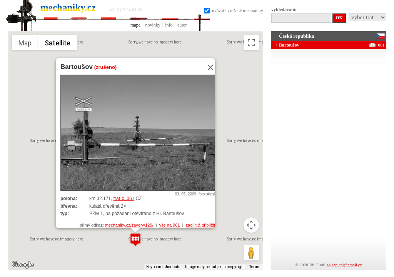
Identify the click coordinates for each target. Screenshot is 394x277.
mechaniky (68, 7)
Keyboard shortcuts (163, 267)
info (168, 25)
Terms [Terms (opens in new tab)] (254, 267)
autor (182, 25)
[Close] (208, 67)
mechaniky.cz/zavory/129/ (129, 225)
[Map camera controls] (251, 225)
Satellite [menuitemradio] (57, 43)
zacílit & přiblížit (200, 225)
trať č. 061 (124, 198)
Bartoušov (76, 66)
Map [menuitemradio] (25, 43)
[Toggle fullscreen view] (251, 42)
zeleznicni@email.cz (344, 264)
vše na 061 (169, 225)
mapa (135, 25)
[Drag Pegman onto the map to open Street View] (251, 252)
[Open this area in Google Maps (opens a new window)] (22, 265)
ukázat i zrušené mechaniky (233, 10)
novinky (152, 25)
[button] (135, 239)
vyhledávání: (284, 9)
